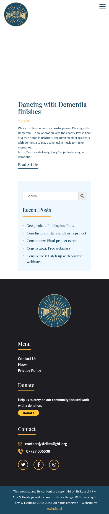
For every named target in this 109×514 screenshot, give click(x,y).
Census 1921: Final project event (52, 240)
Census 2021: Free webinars (48, 248)
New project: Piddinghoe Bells (50, 225)
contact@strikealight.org (46, 443)
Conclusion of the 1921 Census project (56, 233)
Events (25, 120)
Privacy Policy (29, 370)
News (22, 364)
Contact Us (27, 358)
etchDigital (54, 508)
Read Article (28, 164)
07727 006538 (38, 451)
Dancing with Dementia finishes (52, 108)
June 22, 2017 (40, 120)
